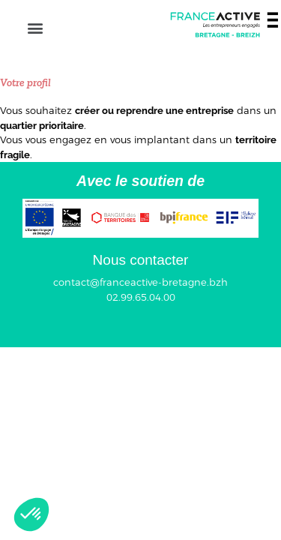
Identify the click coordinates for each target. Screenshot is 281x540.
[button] (34, 27)
